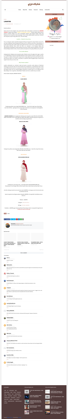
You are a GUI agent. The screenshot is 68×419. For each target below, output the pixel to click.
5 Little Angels (10, 362)
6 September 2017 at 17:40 (11, 356)
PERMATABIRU (10, 317)
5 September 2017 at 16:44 (11, 304)
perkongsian (13, 397)
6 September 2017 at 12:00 (11, 341)
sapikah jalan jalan (11, 401)
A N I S (8, 257)
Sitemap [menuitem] (41, 9)
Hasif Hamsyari (10, 280)
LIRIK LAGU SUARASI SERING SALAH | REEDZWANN (35, 396)
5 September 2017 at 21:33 (11, 311)
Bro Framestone (10, 347)
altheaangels (11, 390)
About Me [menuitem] (25, 9)
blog (16, 390)
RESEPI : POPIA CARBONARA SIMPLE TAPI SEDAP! (56, 407)
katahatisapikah (17, 394)
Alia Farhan (9, 325)
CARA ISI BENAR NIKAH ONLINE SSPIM (36, 411)
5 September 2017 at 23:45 (11, 334)
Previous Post (6, 249)
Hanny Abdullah (10, 310)
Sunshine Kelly (10, 355)
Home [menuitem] (19, 9)
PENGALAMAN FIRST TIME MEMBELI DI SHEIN (56, 402)
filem (5, 394)
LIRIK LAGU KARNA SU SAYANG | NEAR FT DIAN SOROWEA (57, 413)
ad (7, 390)
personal (18, 397)
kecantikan (10, 395)
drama (15, 392)
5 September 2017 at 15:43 (11, 297)
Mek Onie (9, 333)
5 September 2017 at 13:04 (11, 281)
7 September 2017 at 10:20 (11, 363)
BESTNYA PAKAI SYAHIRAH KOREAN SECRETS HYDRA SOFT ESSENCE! (23, 243)
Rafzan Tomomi (10, 273)
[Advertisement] (24, 16)
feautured (18, 392)
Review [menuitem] (30, 9)
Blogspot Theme (10, 417)
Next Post (41, 249)
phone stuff (6, 399)
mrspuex (9, 287)
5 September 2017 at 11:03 (11, 266)
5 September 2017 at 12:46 (11, 274)
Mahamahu (9, 265)
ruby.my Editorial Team (12, 340)
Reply (7, 270)
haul (12, 394)
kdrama (5, 395)
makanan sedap (7, 397)
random (11, 399)
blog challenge (6, 392)
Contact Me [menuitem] (47, 9)
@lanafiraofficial (26, 202)
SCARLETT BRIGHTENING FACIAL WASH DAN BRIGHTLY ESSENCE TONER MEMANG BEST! (10, 244)
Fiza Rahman (10, 296)
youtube (5, 402)
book (11, 392)
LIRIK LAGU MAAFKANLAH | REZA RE (36, 391)
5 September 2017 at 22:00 (11, 326)
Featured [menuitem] (36, 9)
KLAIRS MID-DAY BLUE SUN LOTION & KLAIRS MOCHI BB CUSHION (35, 402)
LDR (5, 390)
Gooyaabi (19, 417)
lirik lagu (19, 395)
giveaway (9, 394)
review (5, 19)
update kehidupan (19, 401)
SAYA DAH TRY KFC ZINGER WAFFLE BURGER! (35, 406)
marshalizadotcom (11, 303)
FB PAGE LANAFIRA (25, 205)
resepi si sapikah (16, 399)
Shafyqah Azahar (19, 223)
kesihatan (15, 395)
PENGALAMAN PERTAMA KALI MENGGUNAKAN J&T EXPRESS (56, 392)
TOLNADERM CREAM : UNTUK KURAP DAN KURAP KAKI (37, 243)
